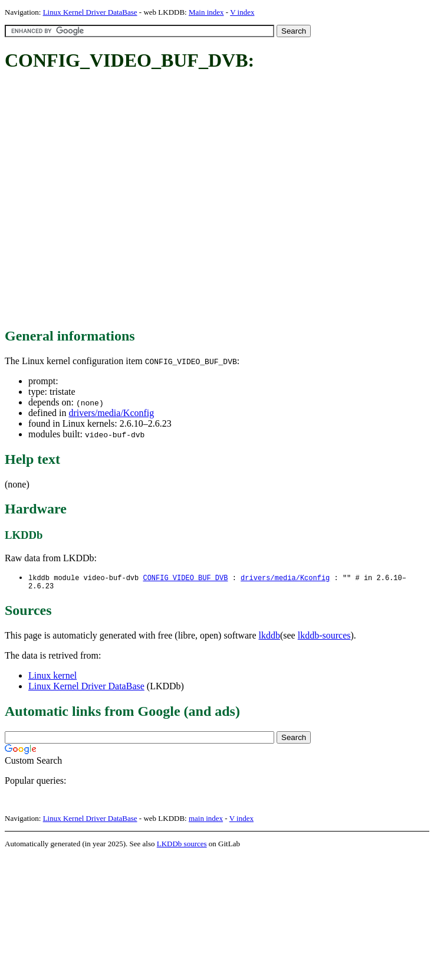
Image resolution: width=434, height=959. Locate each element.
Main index (206, 12)
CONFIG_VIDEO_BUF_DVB (185, 578)
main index (206, 820)
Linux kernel (52, 678)
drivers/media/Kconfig (111, 413)
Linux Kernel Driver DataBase (90, 12)
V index (242, 12)
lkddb (269, 638)
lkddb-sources (324, 638)
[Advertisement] (116, 200)
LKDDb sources (182, 846)
